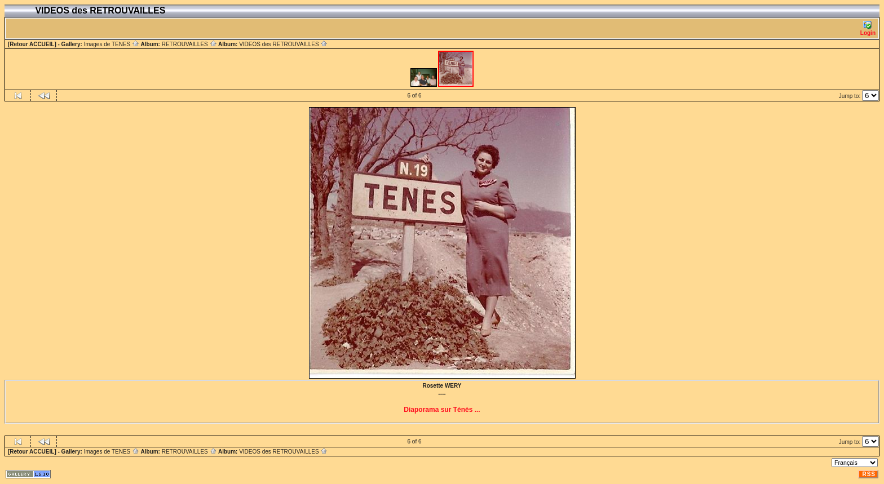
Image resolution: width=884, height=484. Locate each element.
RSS (869, 474)
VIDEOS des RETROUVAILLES (283, 44)
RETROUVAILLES (189, 44)
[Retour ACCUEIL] (32, 44)
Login (868, 28)
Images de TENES (111, 44)
